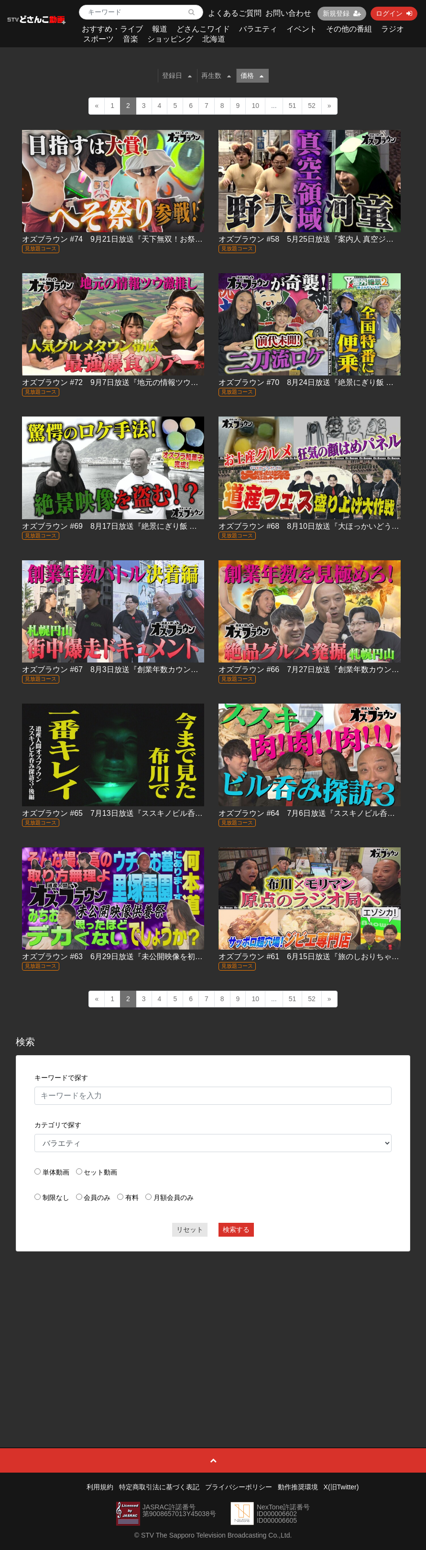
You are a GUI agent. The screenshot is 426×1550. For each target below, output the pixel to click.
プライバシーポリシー (238, 1487)
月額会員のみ (173, 1197)
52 (312, 105)
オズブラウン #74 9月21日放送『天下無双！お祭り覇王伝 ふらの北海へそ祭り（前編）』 (181, 239)
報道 (159, 29)
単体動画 (56, 1172)
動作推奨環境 (298, 1487)
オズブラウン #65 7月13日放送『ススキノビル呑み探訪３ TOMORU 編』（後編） (166, 813)
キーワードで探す (61, 1077)
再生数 (216, 75)
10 (255, 105)
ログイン (394, 13)
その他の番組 (349, 29)
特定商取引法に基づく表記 (159, 1487)
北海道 (213, 39)
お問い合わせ (288, 13)
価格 (251, 75)
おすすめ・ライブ (112, 29)
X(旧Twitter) (341, 1487)
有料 (132, 1197)
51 (292, 105)
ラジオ (392, 29)
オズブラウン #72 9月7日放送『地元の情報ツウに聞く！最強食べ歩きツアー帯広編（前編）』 (186, 382)
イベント (301, 29)
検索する (236, 1229)
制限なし (56, 1197)
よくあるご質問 (235, 13)
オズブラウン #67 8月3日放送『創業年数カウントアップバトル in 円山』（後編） (165, 669)
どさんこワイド (203, 29)
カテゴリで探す (57, 1125)
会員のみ (97, 1197)
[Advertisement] (213, 1328)
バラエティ (258, 29)
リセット (189, 1229)
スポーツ (98, 39)
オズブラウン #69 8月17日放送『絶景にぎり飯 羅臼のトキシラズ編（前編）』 (159, 526)
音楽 (130, 39)
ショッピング (170, 39)
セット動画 (100, 1172)
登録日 (177, 75)
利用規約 (100, 1487)
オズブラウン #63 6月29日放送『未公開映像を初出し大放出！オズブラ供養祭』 (162, 956)
